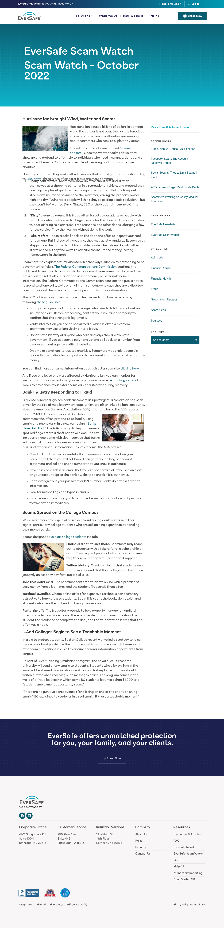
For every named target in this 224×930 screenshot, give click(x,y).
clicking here (130, 368)
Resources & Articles (187, 836)
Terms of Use (197, 906)
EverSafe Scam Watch (78, 52)
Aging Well (157, 257)
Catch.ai (179, 861)
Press (138, 842)
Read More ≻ (66, 4)
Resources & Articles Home (170, 127)
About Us (141, 836)
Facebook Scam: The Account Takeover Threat (169, 160)
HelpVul (179, 868)
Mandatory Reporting (188, 874)
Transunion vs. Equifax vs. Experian (173, 148)
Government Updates (164, 299)
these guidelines (48, 302)
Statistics (156, 320)
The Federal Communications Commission (85, 267)
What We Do (108, 16)
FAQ (176, 842)
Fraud (154, 289)
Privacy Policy (180, 906)
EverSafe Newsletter (163, 224)
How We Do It (133, 16)
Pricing (154, 16)
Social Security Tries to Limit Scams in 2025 (174, 174)
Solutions (84, 16)
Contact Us (142, 855)
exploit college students (68, 537)
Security (140, 849)
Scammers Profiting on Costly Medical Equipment (174, 199)
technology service (122, 380)
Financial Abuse (161, 268)
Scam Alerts (158, 309)
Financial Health (161, 278)
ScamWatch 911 (184, 881)
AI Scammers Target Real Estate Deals (175, 187)
